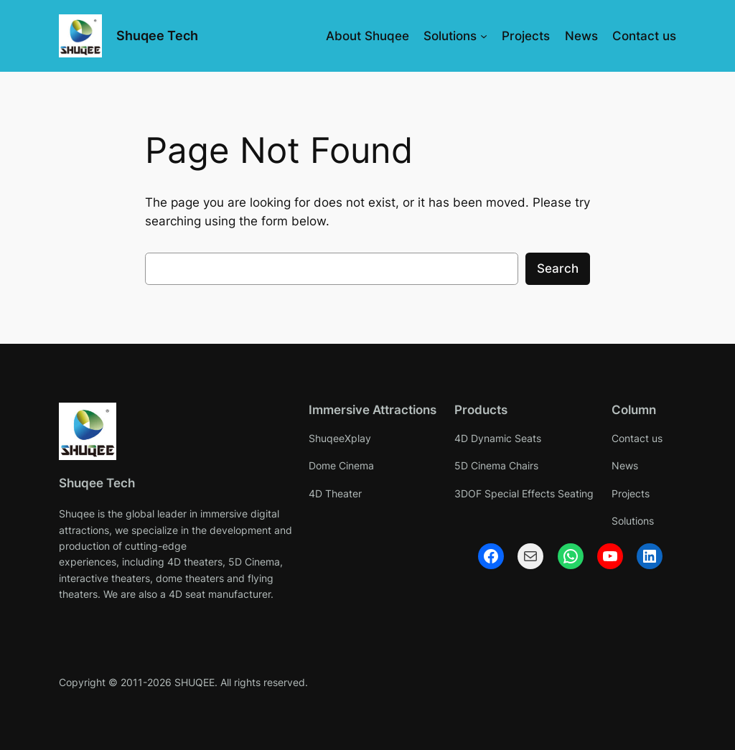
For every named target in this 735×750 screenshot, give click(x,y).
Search (558, 268)
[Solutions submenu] (483, 35)
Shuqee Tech (157, 35)
